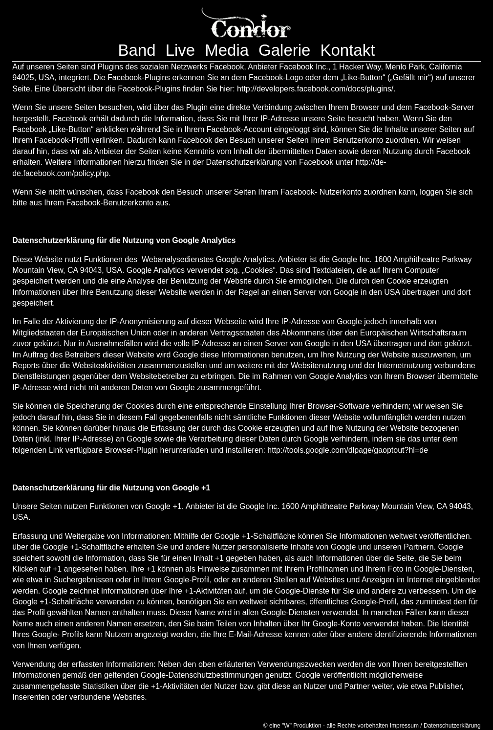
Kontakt (347, 50)
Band (137, 50)
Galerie (284, 50)
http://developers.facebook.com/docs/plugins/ (315, 89)
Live (180, 50)
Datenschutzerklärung (452, 725)
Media (227, 50)
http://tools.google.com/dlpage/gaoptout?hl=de (347, 450)
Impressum (404, 725)
